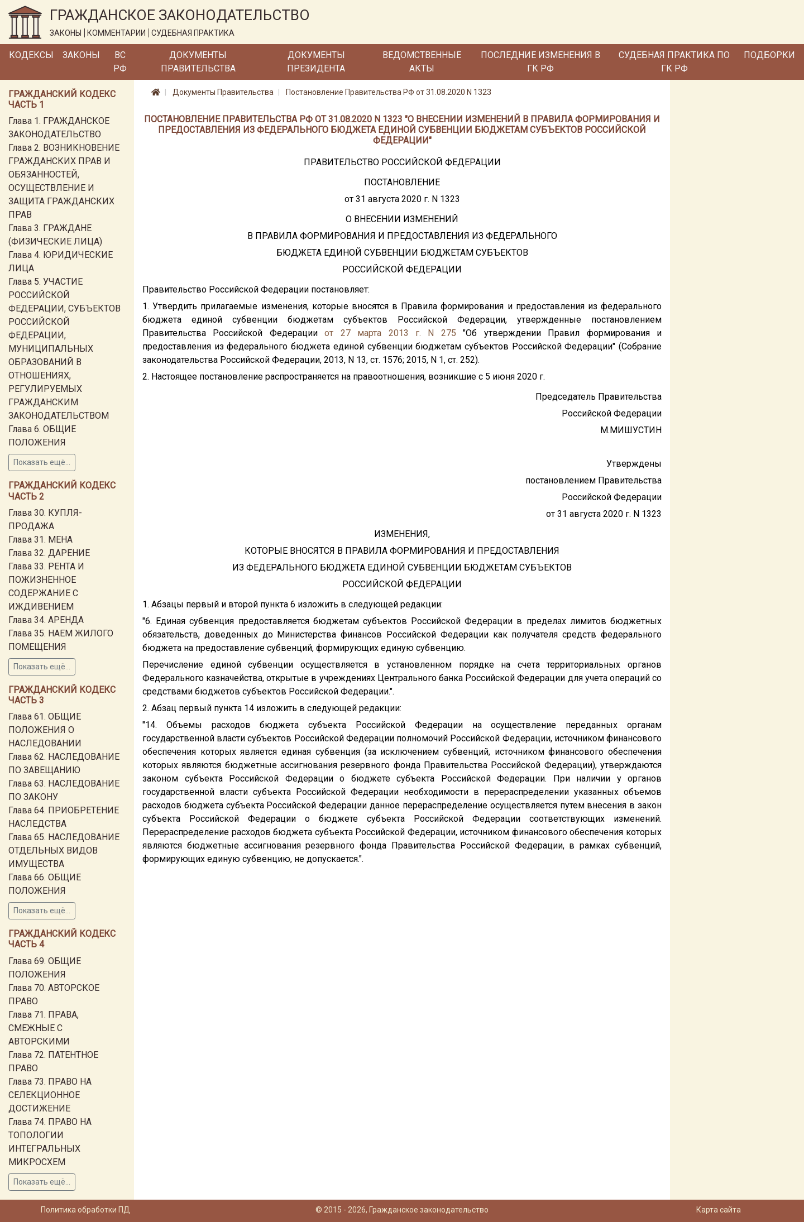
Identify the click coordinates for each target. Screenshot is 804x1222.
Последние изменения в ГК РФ (540, 62)
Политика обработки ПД (85, 1209)
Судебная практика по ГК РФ (674, 62)
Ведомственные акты (421, 62)
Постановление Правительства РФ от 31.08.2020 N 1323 (388, 92)
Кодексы (31, 55)
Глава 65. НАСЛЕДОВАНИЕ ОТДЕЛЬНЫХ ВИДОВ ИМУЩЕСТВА (63, 850)
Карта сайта (718, 1209)
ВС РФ (120, 62)
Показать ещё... (41, 462)
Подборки (769, 55)
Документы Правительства (198, 62)
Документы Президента (316, 62)
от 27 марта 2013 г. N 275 (390, 333)
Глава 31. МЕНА (40, 539)
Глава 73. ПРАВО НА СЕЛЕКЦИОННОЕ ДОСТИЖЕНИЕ (50, 1095)
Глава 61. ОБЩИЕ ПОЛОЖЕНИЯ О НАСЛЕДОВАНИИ (45, 730)
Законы (81, 55)
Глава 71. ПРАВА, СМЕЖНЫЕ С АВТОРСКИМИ (43, 1028)
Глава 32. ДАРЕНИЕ (49, 553)
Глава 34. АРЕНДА (46, 620)
